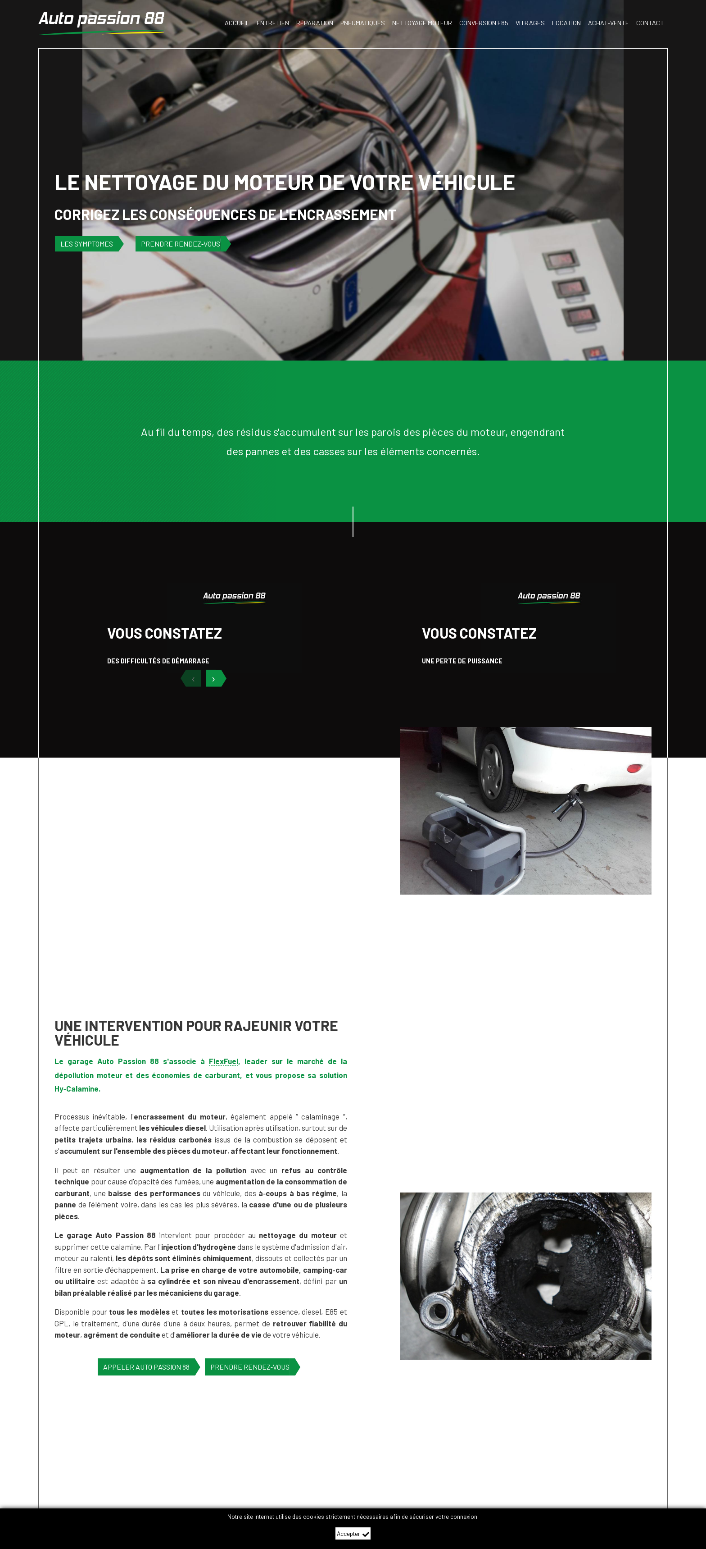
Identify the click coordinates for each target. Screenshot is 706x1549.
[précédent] (188, 678)
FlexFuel (223, 1060)
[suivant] (218, 678)
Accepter (353, 1534)
